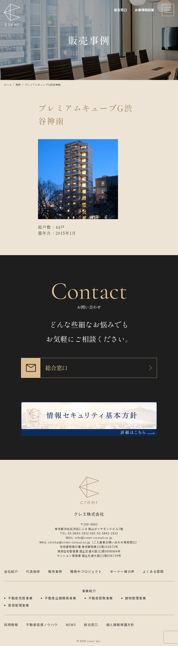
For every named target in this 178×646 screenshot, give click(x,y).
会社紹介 (11, 571)
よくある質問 (153, 571)
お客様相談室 (144, 9)
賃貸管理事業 (18, 605)
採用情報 (11, 624)
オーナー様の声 (122, 571)
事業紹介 (89, 590)
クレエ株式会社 (12, 15)
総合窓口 (120, 9)
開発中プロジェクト (86, 571)
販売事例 (55, 571)
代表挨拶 (33, 571)
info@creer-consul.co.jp (93, 538)
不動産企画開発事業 (60, 598)
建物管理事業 (135, 598)
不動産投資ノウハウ (42, 624)
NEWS (71, 624)
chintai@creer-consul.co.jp (69, 542)
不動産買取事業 (100, 598)
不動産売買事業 (20, 598)
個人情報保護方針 (120, 624)
